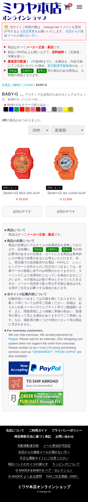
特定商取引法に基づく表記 (32, 436)
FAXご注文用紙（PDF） (63, 476)
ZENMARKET (42, 352)
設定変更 (29, 31)
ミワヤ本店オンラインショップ (44, 487)
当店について (15, 430)
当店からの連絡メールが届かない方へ (44, 452)
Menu (80, 4)
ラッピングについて (66, 464)
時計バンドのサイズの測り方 (28, 464)
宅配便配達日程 (28, 445)
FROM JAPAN (65, 352)
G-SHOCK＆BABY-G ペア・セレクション (43, 470)
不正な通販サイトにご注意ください (44, 458)
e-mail (41, 347)
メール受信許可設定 (57, 445)
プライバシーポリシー (67, 430)
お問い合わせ (64, 436)
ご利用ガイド (38, 430)
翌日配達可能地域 (59, 65)
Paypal (13, 339)
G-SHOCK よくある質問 (25, 476)
